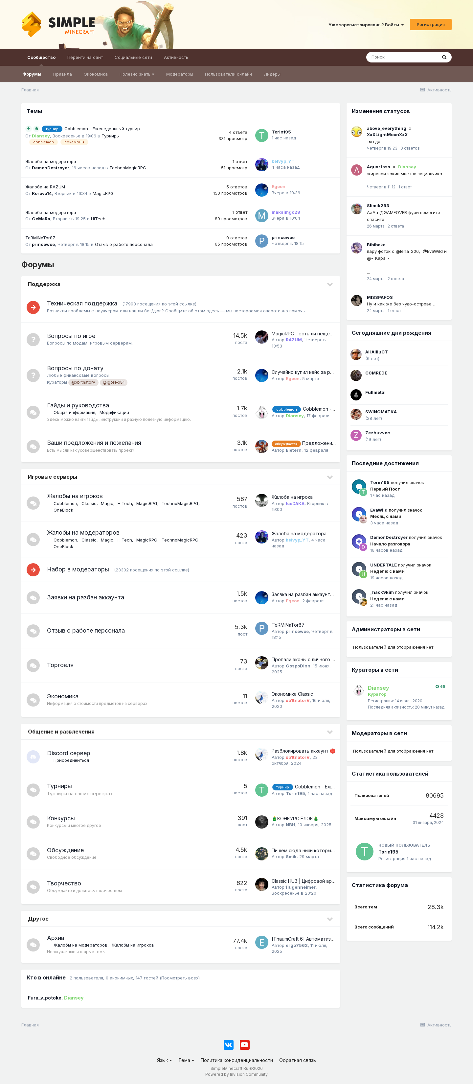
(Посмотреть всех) (180, 977)
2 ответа (396, 226)
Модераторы (179, 74)
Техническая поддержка (82, 303)
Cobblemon (65, 503)
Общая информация (74, 412)
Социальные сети (133, 57)
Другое (38, 918)
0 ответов (410, 148)
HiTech (98, 218)
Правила (62, 74)
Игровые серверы (52, 476)
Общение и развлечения (61, 731)
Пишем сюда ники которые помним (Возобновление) (333, 850)
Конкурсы (61, 818)
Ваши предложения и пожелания (94, 442)
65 (440, 687)
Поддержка (44, 284)
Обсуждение (65, 850)
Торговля (60, 665)
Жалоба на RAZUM (45, 186)
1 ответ (405, 186)
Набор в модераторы (78, 569)
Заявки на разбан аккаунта (85, 597)
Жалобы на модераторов (83, 532)
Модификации (114, 412)
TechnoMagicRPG (127, 167)
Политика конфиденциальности (237, 1060)
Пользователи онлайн (228, 74)
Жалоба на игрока (292, 497)
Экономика (96, 74)
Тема (186, 1060)
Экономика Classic (292, 694)
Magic (107, 503)
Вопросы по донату (75, 368)
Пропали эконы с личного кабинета (312, 659)
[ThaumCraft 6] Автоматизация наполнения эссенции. (333, 939)
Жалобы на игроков (75, 496)
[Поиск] (401, 57)
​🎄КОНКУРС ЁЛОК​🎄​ (295, 818)
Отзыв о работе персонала (124, 244)
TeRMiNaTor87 (40, 237)
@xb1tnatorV (83, 382)
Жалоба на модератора (50, 161)
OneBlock (63, 510)
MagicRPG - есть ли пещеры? (305, 333)
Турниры (110, 135)
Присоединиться (71, 760)
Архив (55, 937)
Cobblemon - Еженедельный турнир (102, 128)
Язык (164, 1060)
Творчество (64, 883)
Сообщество (41, 60)
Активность (176, 57)
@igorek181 (113, 382)
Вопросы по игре (71, 335)
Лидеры (272, 74)
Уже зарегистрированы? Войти (366, 24)
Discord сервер (68, 753)
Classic (89, 503)
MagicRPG (103, 193)
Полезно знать (137, 74)
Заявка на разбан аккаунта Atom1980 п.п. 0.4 (322, 594)
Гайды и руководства (78, 405)
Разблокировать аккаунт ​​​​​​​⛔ (303, 751)
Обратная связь (297, 1060)
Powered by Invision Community (236, 1074)
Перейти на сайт (85, 57)
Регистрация (431, 24)
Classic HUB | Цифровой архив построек (317, 881)
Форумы (31, 74)
